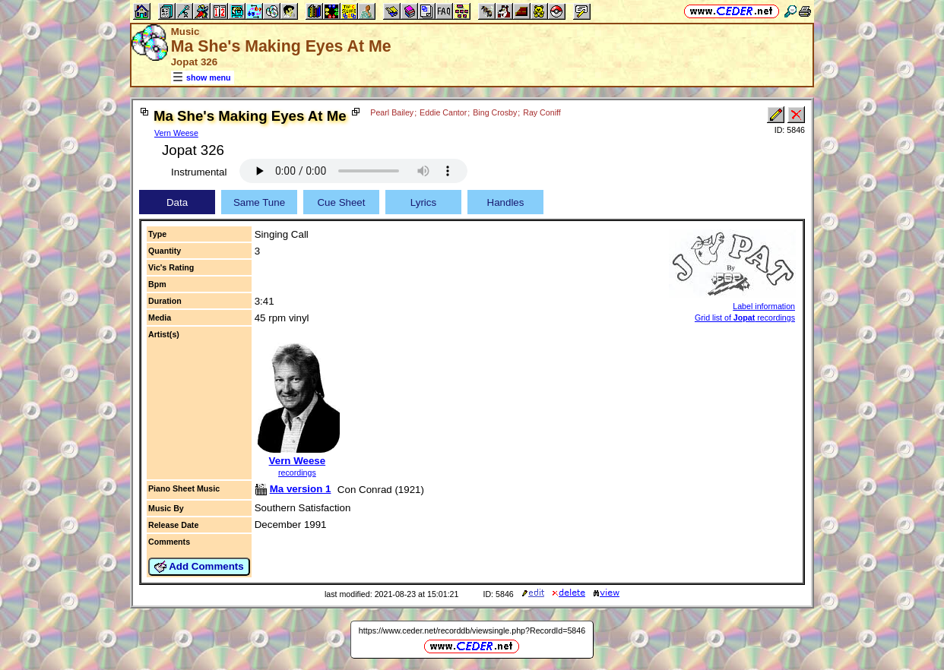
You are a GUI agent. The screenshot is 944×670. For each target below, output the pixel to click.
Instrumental (198, 172)
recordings (297, 472)
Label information (764, 306)
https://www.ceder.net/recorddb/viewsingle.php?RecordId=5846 (472, 630)
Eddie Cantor (443, 112)
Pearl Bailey (391, 112)
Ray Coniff (542, 112)
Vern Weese (176, 132)
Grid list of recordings (745, 317)
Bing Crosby (495, 112)
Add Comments (199, 567)
